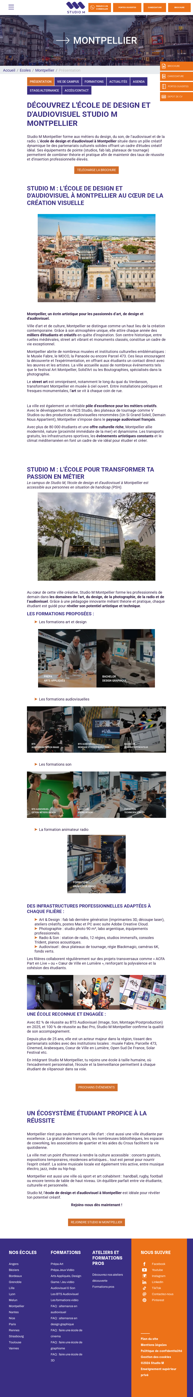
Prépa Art (57, 1263)
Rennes (14, 1330)
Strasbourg (16, 1336)
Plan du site (149, 1339)
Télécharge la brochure (96, 170)
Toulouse (15, 1342)
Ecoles (25, 70)
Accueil (9, 70)
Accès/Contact (77, 90)
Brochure (179, 7)
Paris (12, 1324)
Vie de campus (68, 81)
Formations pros (103, 1286)
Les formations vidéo (64, 1300)
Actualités (118, 81)
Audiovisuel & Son (63, 1288)
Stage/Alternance (44, 90)
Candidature (155, 7)
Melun (13, 1300)
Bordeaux (15, 1276)
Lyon (12, 1294)
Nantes (14, 1312)
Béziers (14, 1270)
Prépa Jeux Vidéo (62, 1270)
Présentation (40, 81)
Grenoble (15, 1282)
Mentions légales (154, 1345)
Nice (12, 1318)
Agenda (139, 81)
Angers (13, 1263)
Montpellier (44, 70)
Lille (12, 1288)
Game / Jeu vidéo (62, 1282)
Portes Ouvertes (127, 7)
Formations (94, 81)
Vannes (14, 1348)
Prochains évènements (96, 1087)
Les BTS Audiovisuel (65, 1294)
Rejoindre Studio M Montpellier (96, 1222)
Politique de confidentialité (161, 1351)
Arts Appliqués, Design (66, 1276)
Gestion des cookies (156, 1357)
